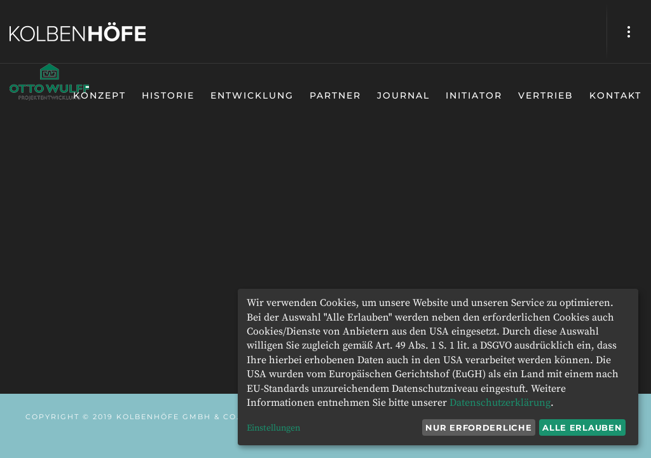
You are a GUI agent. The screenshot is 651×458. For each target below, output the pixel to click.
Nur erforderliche (478, 427)
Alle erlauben (582, 427)
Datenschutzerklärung (500, 402)
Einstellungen (273, 428)
